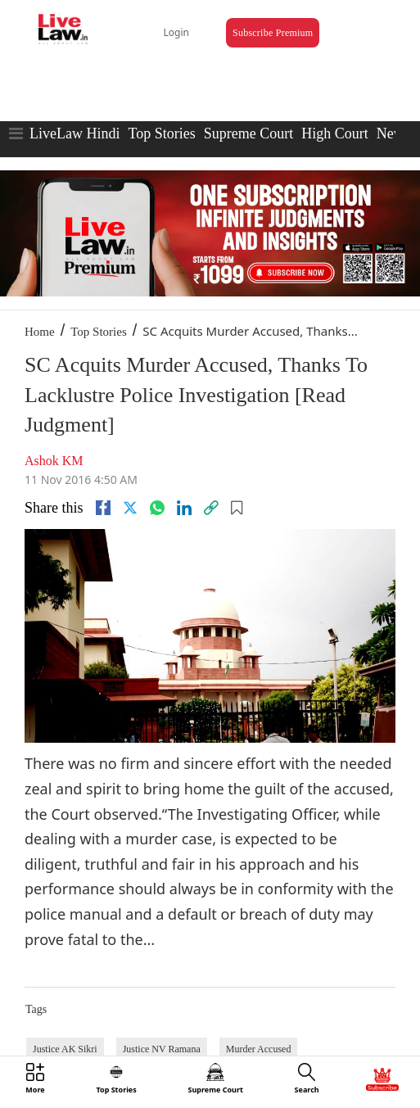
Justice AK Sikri (65, 1049)
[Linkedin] (184, 507)
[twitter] (130, 507)
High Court (334, 133)
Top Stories (161, 133)
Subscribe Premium (273, 32)
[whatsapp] (157, 507)
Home (40, 331)
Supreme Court (249, 133)
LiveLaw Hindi (74, 133)
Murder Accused (258, 1049)
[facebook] (103, 507)
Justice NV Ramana (162, 1049)
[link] (211, 507)
